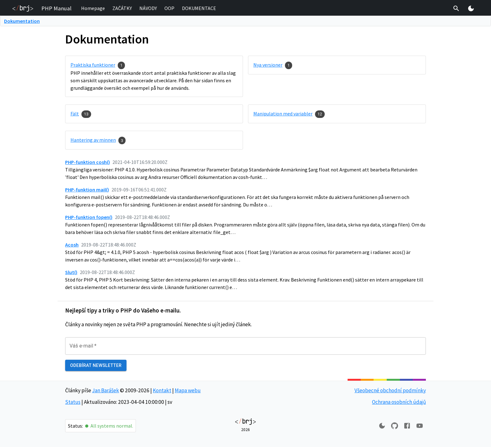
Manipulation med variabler (283, 113)
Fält (74, 113)
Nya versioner (267, 65)
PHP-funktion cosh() (87, 162)
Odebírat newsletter (96, 365)
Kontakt (162, 390)
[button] (93, 8)
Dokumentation (22, 21)
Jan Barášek (105, 390)
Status (72, 402)
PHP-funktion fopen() (88, 217)
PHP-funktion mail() (87, 189)
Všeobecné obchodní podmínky (390, 390)
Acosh (72, 244)
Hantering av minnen (93, 140)
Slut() (71, 272)
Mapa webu (188, 390)
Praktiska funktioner (92, 65)
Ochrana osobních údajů (399, 402)
